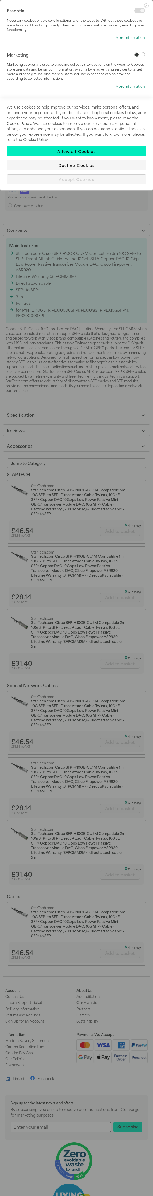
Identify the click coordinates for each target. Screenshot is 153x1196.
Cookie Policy (19, 123)
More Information (130, 37)
